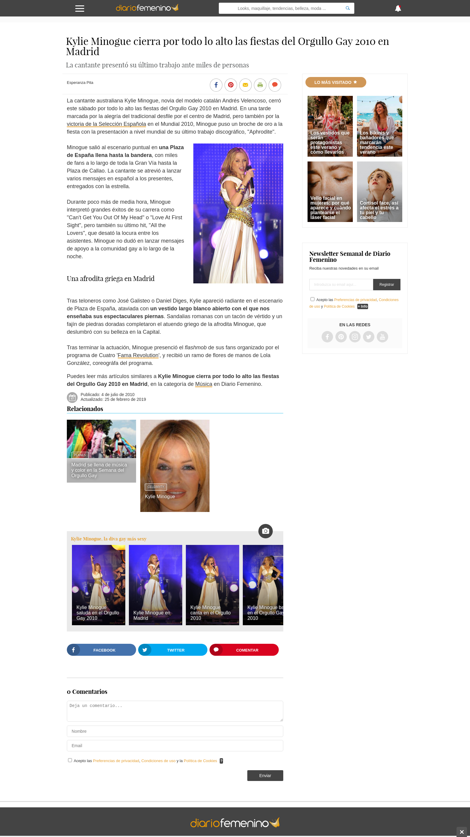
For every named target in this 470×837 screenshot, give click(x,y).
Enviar (265, 775)
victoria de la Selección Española (106, 124)
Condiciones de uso (159, 761)
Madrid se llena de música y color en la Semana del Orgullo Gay (99, 470)
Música (203, 384)
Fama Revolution (138, 355)
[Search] (347, 8)
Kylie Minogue (160, 496)
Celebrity (155, 487)
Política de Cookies (200, 761)
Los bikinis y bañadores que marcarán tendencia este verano (377, 142)
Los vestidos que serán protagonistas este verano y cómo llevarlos (330, 142)
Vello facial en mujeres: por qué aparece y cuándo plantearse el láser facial (331, 208)
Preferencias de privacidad (116, 761)
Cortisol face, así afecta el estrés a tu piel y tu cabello (379, 210)
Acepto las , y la (146, 761)
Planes (80, 455)
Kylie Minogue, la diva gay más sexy (109, 539)
